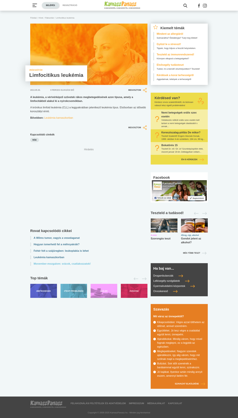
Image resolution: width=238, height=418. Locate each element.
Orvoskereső (165, 291)
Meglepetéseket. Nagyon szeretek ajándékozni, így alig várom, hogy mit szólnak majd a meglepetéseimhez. (178, 355)
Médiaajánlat (156, 403)
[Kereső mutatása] (185, 5)
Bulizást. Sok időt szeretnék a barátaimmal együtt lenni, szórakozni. (178, 365)
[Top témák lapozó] (88, 278)
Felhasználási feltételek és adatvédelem (98, 403)
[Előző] (135, 278)
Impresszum (136, 403)
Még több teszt (191, 253)
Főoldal (33, 18)
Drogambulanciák (168, 275)
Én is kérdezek (192, 159)
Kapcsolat (175, 403)
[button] (199, 5)
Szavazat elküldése (190, 383)
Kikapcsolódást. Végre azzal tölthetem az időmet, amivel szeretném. (181, 324)
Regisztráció (70, 5)
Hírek (41, 18)
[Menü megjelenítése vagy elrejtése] (34, 5)
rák (34, 140)
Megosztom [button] (137, 90)
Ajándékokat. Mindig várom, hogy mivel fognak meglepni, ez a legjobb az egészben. (179, 343)
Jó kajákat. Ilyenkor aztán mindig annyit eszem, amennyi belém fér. (179, 374)
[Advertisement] (88, 189)
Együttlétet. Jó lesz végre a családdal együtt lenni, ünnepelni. (178, 332)
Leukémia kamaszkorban (58, 117)
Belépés (50, 5)
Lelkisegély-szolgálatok (171, 280)
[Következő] (143, 278)
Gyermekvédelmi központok (174, 286)
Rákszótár (49, 18)
